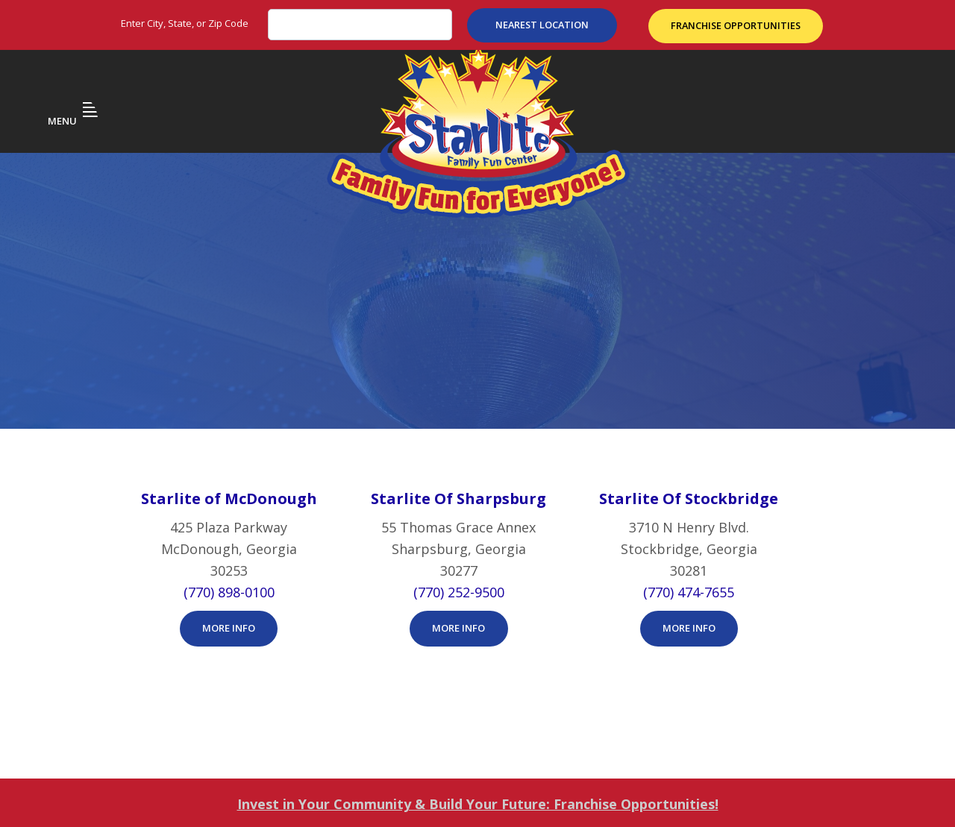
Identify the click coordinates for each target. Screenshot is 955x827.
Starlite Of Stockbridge (688, 372)
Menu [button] (73, 104)
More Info (228, 501)
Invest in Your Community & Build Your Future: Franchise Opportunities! (477, 677)
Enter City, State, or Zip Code (184, 23)
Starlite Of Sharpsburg (458, 372)
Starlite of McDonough (229, 372)
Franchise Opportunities (738, 24)
